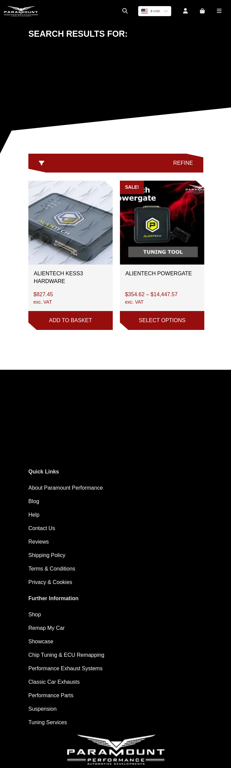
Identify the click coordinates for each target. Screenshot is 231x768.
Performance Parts (50, 695)
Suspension (42, 709)
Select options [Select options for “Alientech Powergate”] (162, 320)
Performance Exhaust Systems (65, 668)
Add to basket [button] (70, 320)
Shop (34, 614)
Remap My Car (46, 628)
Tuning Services (47, 722)
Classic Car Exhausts (54, 682)
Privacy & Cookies (50, 582)
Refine (116, 163)
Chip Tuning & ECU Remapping (66, 655)
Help (34, 515)
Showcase (40, 641)
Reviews (38, 542)
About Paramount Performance (65, 488)
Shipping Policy (46, 555)
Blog (33, 501)
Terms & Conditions (51, 569)
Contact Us (41, 528)
